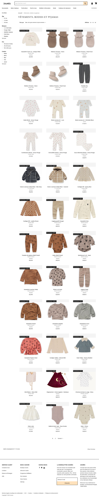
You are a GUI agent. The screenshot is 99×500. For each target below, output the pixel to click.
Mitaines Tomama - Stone (57, 51)
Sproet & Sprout (57, 222)
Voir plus (4, 38)
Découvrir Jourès (24, 470)
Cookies (30, 493)
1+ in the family (31, 188)
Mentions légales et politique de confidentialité (12, 493)
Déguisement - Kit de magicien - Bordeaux (58, 392)
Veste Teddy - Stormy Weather (84, 358)
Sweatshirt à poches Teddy (31, 289)
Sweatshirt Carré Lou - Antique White (30, 51)
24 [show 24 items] (90, 22)
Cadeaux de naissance (65, 8)
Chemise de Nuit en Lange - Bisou (84, 392)
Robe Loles (31, 426)
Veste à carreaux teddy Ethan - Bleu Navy (31, 186)
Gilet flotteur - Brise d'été (30, 392)
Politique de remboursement (51, 493)
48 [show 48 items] (95, 22)
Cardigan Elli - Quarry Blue (84, 186)
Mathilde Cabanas (84, 393)
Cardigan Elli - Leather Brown (30, 221)
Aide (3, 476)
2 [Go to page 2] (55, 438)
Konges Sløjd (31, 53)
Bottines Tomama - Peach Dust (58, 86)
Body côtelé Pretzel (58, 255)
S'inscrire (67, 483)
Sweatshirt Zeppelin (58, 323)
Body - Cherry (84, 426)
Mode (54, 8)
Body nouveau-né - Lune (57, 120)
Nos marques (23, 476)
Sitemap (22, 481)
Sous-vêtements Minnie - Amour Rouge (84, 152)
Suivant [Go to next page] (60, 438)
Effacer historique (91, 449)
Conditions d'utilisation (38, 493)
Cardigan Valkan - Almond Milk (58, 358)
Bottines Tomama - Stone (30, 86)
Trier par (21, 22)
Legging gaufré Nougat (58, 221)
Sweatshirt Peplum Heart (30, 358)
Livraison (4, 470)
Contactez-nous (6, 467)
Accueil (20, 13)
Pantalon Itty (84, 86)
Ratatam (57, 393)
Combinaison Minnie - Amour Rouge (31, 152)
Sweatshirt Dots (84, 221)
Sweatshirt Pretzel (31, 323)
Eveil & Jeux (33, 8)
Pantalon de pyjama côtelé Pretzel (31, 255)
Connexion (94, 8)
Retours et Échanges (7, 473)
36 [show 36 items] (93, 22)
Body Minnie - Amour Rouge (31, 120)
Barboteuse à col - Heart (84, 255)
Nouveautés (5, 8)
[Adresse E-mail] (66, 479)
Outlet (74, 8)
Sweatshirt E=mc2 (84, 323)
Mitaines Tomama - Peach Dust (84, 51)
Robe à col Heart (57, 289)
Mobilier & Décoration (44, 8)
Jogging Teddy (84, 289)
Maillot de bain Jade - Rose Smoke (58, 426)
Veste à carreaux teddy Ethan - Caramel (57, 186)
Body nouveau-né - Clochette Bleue (84, 120)
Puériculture (24, 8)
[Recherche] (48, 3)
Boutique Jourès (24, 467)
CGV (25, 493)
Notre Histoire (23, 479)
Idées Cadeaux (15, 8)
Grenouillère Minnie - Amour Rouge (57, 152)
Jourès (84, 121)
